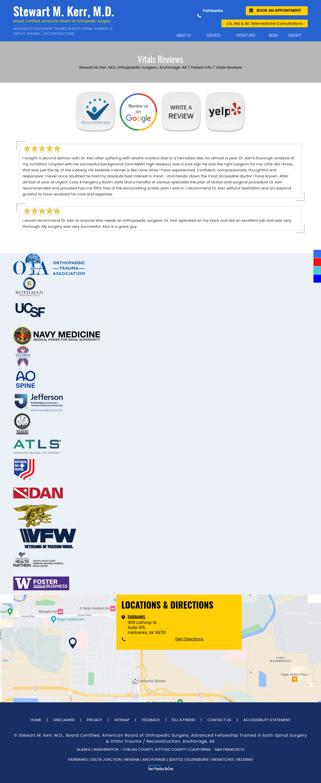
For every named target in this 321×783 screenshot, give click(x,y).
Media (273, 35)
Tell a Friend (183, 719)
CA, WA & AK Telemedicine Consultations (264, 23)
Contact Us (219, 719)
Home (161, 35)
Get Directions (189, 639)
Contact (294, 35)
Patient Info (246, 35)
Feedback (151, 719)
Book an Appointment (279, 10)
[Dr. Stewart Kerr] (71, 20)
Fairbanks (136, 617)
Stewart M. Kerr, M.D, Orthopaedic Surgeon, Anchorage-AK (133, 67)
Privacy (94, 719)
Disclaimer (64, 719)
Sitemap (121, 719)
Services (214, 35)
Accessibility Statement (266, 719)
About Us (184, 35)
